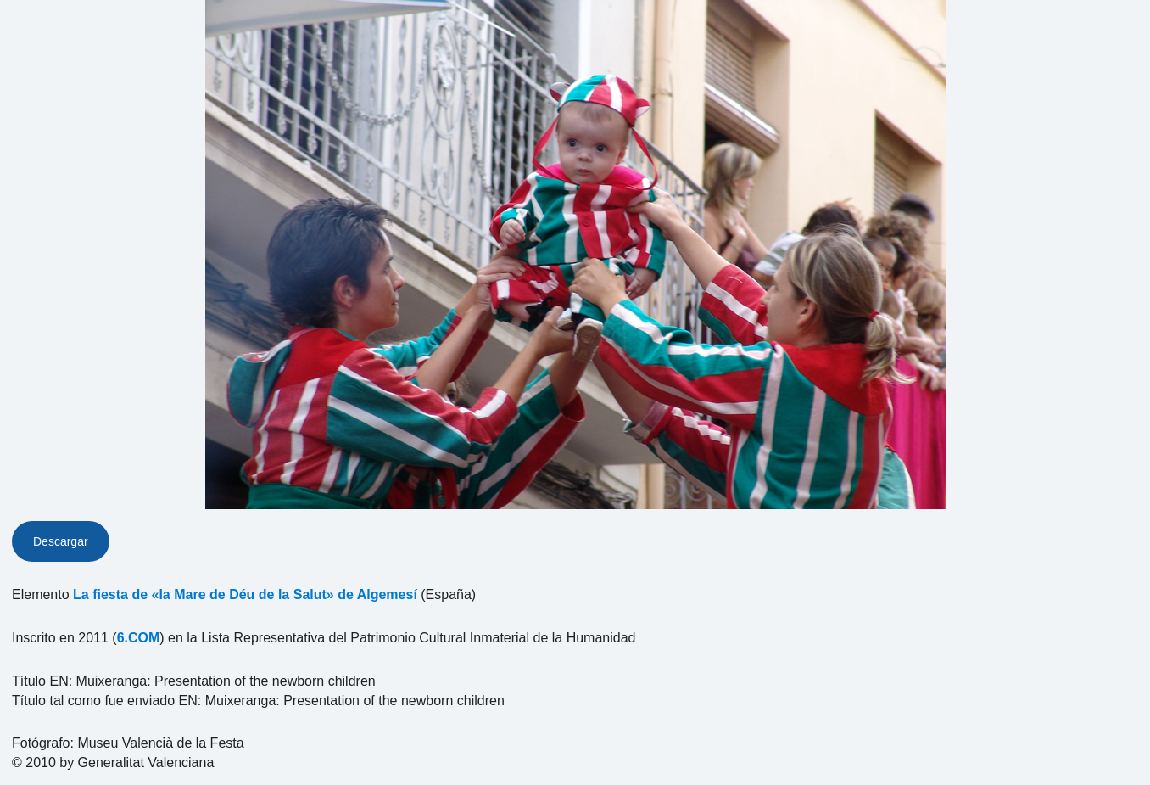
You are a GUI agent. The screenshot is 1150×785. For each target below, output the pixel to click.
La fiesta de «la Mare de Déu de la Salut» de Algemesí (245, 594)
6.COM (138, 638)
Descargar (60, 541)
